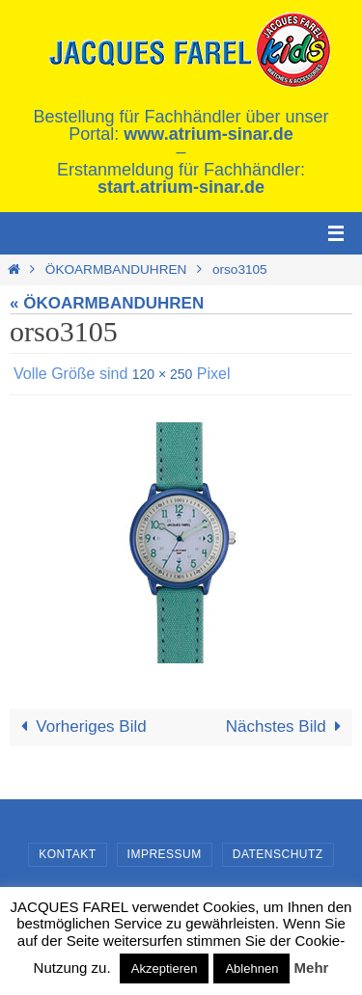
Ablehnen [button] (251, 968)
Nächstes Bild (287, 726)
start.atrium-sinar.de (181, 187)
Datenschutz (278, 854)
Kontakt (67, 854)
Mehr (311, 967)
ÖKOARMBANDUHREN (116, 269)
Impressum (164, 854)
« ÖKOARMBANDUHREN (107, 303)
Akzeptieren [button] (164, 968)
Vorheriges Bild (80, 726)
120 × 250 (162, 374)
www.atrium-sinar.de (208, 134)
